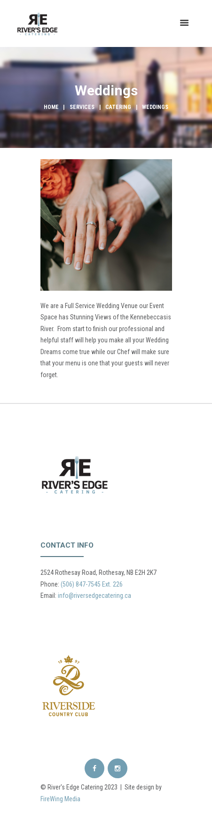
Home (51, 107)
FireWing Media (60, 799)
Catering (118, 107)
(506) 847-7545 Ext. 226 (92, 584)
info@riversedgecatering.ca (94, 595)
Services (82, 107)
